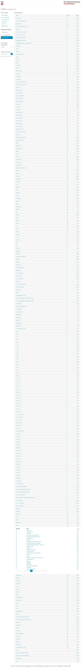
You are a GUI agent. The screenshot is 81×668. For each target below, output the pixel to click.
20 (26, 570)
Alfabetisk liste (5, 32)
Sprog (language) (4, 44)
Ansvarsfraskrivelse (5, 17)
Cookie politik (4, 21)
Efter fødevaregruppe (6, 34)
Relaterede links (5, 26)
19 (24, 570)
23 (33, 570)
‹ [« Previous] (16, 570)
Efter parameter (5, 37)
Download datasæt (5, 19)
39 (45, 570)
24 (36, 570)
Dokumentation (5, 15)
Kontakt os (4, 23)
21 (28, 570)
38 (42, 570)
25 (38, 570)
